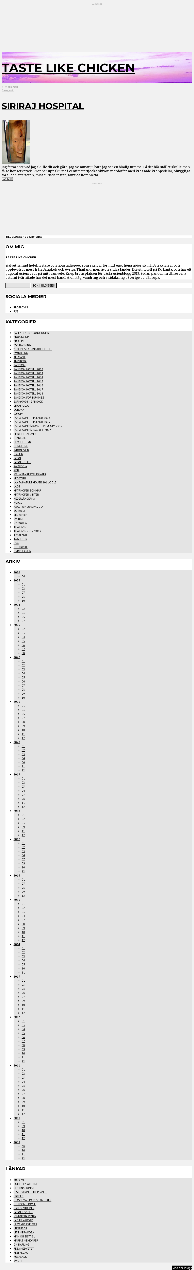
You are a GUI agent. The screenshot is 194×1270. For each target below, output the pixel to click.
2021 (17, 702)
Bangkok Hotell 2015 (28, 381)
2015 (17, 900)
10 (23, 600)
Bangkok (8, 90)
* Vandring (21, 353)
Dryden (18, 1196)
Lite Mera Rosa (24, 1232)
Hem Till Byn (22, 442)
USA (16, 543)
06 (23, 645)
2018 (17, 811)
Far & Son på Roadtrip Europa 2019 (38, 426)
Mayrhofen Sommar (27, 490)
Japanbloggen (23, 1212)
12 (23, 738)
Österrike (21, 547)
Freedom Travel (25, 1204)
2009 (17, 1142)
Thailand (20, 527)
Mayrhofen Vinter (26, 494)
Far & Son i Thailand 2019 (32, 422)
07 (23, 592)
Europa (18, 414)
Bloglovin (21, 307)
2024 (17, 605)
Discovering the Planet (30, 1192)
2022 (17, 657)
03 (23, 613)
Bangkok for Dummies (29, 397)
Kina (16, 470)
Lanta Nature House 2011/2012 (35, 482)
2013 (17, 976)
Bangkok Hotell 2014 (28, 377)
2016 (17, 875)
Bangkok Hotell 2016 (28, 385)
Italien (18, 454)
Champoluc (21, 405)
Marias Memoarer (26, 1240)
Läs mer (7, 179)
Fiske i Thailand (25, 434)
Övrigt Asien (22, 551)
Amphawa (20, 361)
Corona (19, 409)
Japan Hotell (22, 462)
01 (23, 584)
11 (23, 734)
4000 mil (19, 1180)
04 (23, 576)
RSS (16, 311)
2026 (17, 572)
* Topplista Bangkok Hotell (33, 349)
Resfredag (21, 1252)
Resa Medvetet (24, 1248)
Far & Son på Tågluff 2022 (32, 430)
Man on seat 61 (24, 1236)
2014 (17, 944)
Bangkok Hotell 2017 (28, 389)
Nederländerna (24, 498)
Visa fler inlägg (182, 1268)
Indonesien (21, 450)
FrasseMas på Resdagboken (32, 1200)
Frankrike (20, 438)
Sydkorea (20, 523)
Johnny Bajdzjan (25, 1216)
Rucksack (20, 1256)
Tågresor (20, 539)
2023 (17, 625)
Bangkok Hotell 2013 (28, 373)
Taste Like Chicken (68, 67)
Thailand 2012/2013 (27, 531)
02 (23, 588)
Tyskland (20, 535)
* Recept (19, 341)
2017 (17, 839)
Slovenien (20, 515)
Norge (18, 502)
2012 (17, 1017)
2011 (17, 1065)
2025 (17, 580)
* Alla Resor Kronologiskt (32, 333)
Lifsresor (20, 1228)
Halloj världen (24, 1208)
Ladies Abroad (23, 1220)
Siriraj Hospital (43, 106)
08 (23, 596)
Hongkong (21, 446)
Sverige (19, 519)
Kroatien (20, 478)
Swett (18, 1261)
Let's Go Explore (25, 1224)
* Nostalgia (21, 337)
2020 (17, 742)
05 (23, 617)
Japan (17, 458)
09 (23, 693)
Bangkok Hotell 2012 (28, 369)
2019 (17, 774)
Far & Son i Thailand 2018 (32, 418)
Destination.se (24, 1188)
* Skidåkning (22, 345)
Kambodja (20, 466)
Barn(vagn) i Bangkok (28, 401)
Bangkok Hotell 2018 (28, 393)
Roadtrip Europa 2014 (29, 506)
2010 (17, 1118)
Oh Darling (21, 1244)
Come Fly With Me (26, 1184)
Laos (17, 486)
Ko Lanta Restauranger (30, 474)
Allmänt (20, 357)
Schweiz (19, 511)
